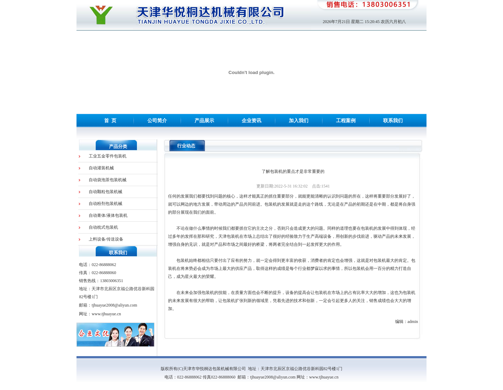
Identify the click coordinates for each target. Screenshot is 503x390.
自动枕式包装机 (103, 227)
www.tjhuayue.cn (106, 313)
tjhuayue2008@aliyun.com (114, 305)
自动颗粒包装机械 (105, 191)
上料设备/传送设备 (106, 239)
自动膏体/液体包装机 (108, 215)
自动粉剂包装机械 (105, 203)
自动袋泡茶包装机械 (107, 179)
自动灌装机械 (101, 167)
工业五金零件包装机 (107, 156)
